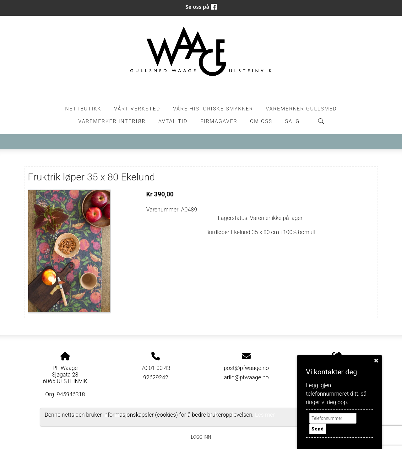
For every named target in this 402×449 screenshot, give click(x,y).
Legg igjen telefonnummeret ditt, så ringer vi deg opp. (336, 393)
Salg (292, 121)
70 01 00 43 (155, 368)
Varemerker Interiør (111, 121)
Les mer (265, 414)
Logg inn (201, 437)
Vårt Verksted (137, 109)
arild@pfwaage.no (246, 377)
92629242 (155, 377)
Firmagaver (218, 121)
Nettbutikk (83, 109)
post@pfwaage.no (246, 368)
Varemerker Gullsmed (301, 109)
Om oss (261, 121)
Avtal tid (172, 121)
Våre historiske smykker (213, 109)
